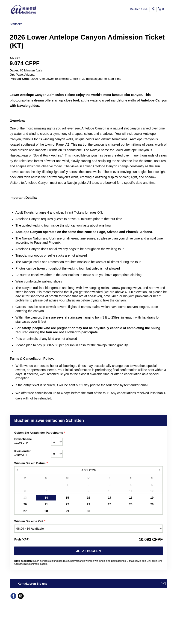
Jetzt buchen (88, 551)
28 (46, 511)
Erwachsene (32, 441)
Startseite (16, 24)
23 (88, 504)
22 (67, 504)
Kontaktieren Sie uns (32, 583)
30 (88, 511)
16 (88, 497)
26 (151, 504)
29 (67, 511)
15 (67, 497)
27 (25, 511)
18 (130, 497)
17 (109, 497)
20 (25, 504)
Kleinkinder (32, 453)
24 (109, 504)
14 (46, 497)
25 (130, 504)
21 (46, 504)
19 (151, 497)
